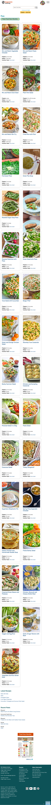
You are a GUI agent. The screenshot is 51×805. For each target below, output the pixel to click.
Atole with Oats (4, 694)
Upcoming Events (36, 777)
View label (12, 60)
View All (28, 759)
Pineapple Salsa (5, 697)
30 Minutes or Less (23, 769)
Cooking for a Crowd (23, 772)
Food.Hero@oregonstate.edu (10, 775)
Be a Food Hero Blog (36, 774)
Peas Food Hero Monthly (10, 19)
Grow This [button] (28, 12)
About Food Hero (35, 769)
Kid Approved (22, 773)
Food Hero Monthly (36, 770)
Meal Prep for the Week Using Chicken (10, 711)
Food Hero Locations (36, 775)
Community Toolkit (26, 10)
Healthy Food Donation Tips (8, 715)
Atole (2, 695)
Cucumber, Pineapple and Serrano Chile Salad (12, 701)
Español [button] (22, 12)
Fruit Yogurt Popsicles (6, 699)
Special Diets (21, 776)
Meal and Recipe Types (24, 778)
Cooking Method (22, 775)
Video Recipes (22, 781)
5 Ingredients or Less (23, 770)
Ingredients (21, 779)
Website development (38, 803)
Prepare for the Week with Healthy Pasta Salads (13, 720)
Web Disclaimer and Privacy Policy (39, 772)
